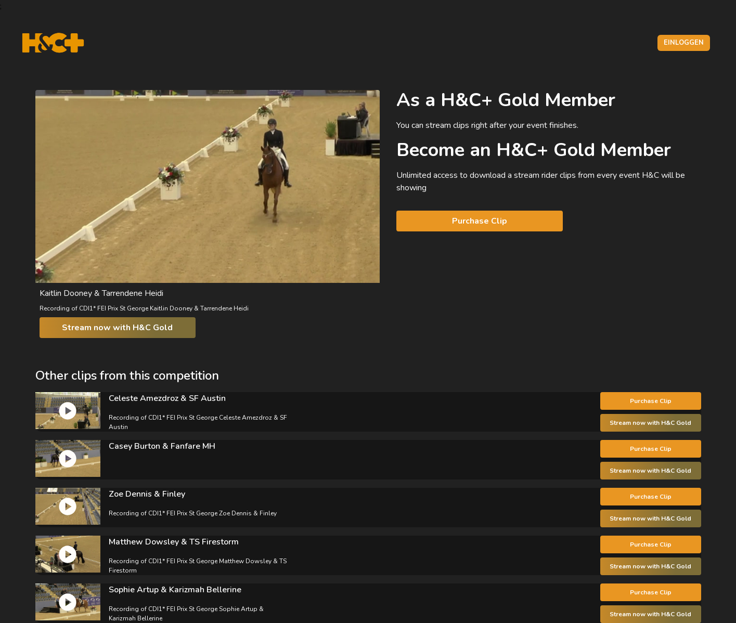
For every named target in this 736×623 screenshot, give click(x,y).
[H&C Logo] (53, 43)
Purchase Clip (479, 221)
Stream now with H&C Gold (117, 327)
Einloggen (684, 42)
